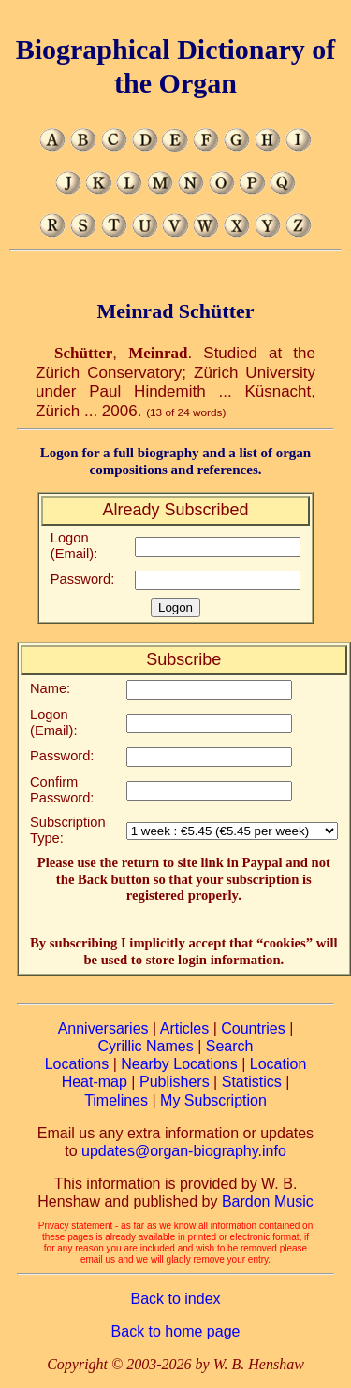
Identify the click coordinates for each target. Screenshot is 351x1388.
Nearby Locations (179, 1064)
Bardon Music (268, 1201)
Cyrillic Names (146, 1046)
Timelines (116, 1100)
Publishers (174, 1082)
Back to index (175, 1299)
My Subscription (213, 1100)
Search (230, 1046)
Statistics (252, 1082)
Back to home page (176, 1331)
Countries (253, 1028)
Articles (184, 1028)
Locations (77, 1064)
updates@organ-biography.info (183, 1151)
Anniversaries (103, 1028)
